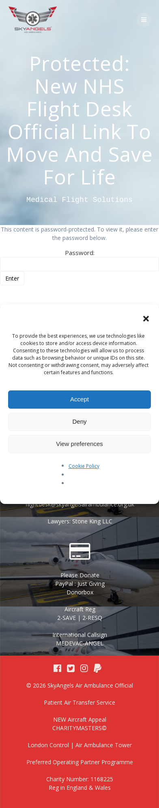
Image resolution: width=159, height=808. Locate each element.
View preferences (79, 443)
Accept (79, 399)
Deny (79, 421)
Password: (79, 260)
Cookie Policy (84, 466)
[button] (146, 319)
